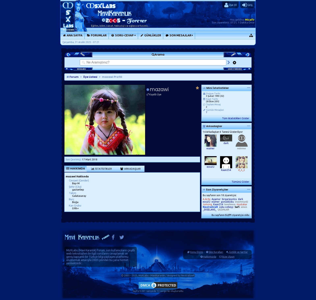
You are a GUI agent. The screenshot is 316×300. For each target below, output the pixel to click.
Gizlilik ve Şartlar (238, 252)
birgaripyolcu (229, 199)
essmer (211, 148)
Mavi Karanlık (87, 250)
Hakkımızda (209, 256)
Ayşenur (216, 199)
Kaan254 (226, 170)
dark (226, 143)
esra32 (210, 166)
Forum (73, 77)
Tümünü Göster (240, 181)
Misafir (250, 19)
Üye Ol (230, 5)
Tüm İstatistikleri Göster (235, 118)
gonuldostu (227, 201)
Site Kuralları (216, 252)
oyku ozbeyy (226, 207)
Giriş (247, 5)
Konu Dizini (196, 252)
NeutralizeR (188, 275)
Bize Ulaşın (228, 256)
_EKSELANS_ (209, 209)
